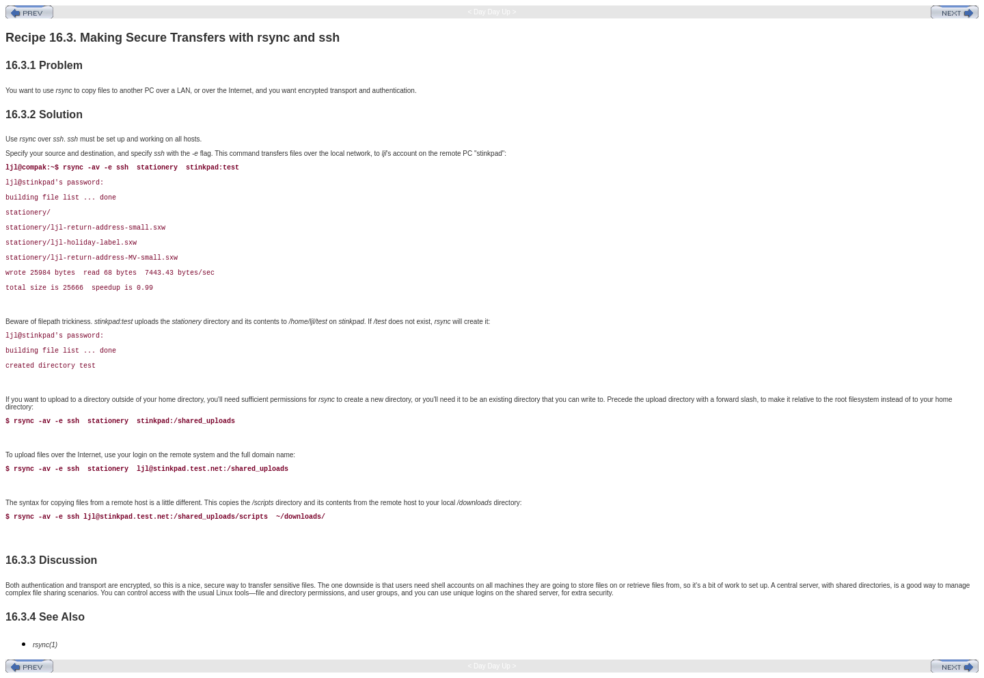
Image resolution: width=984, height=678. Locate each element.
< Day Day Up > (492, 12)
